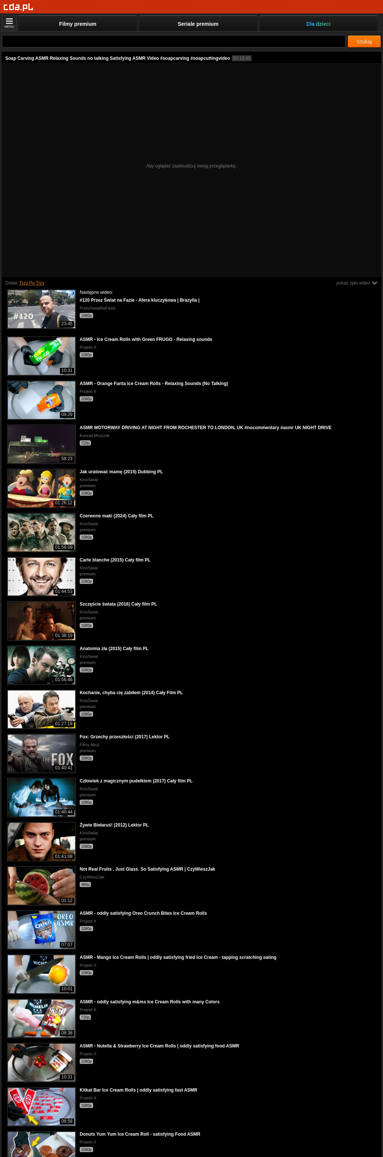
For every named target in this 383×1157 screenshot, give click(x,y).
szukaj (364, 41)
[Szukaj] (174, 41)
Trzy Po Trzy (32, 283)
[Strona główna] (18, 7)
